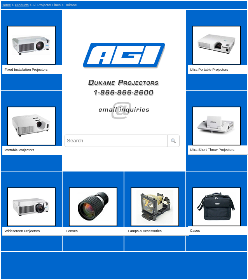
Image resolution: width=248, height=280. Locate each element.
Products (22, 5)
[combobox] (116, 141)
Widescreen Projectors (22, 231)
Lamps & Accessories (145, 231)
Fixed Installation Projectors (26, 70)
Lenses (72, 231)
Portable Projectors (20, 150)
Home (6, 5)
